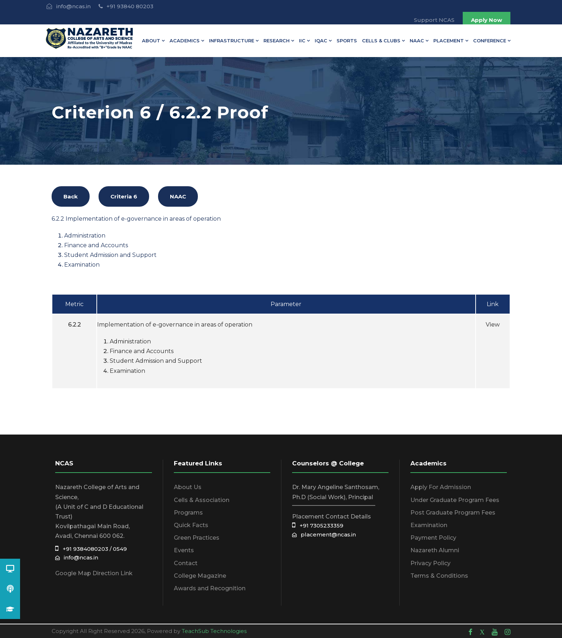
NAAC (417, 40)
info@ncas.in (76, 557)
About (151, 40)
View (493, 324)
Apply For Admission (440, 487)
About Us (187, 487)
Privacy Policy (430, 563)
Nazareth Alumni (434, 550)
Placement (448, 40)
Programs (188, 512)
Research (276, 40)
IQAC (321, 40)
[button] (10, 609)
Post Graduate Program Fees (452, 512)
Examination (428, 525)
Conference (489, 40)
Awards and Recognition (210, 588)
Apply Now (486, 20)
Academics (185, 40)
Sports (347, 40)
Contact (185, 563)
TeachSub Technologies (214, 631)
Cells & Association (201, 500)
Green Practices (196, 537)
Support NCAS (434, 20)
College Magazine (200, 575)
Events (184, 550)
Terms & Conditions (439, 575)
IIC (302, 40)
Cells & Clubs (381, 40)
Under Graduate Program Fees (454, 500)
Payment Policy (433, 537)
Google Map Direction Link (94, 573)
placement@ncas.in (324, 534)
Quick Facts (191, 525)
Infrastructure (231, 40)
